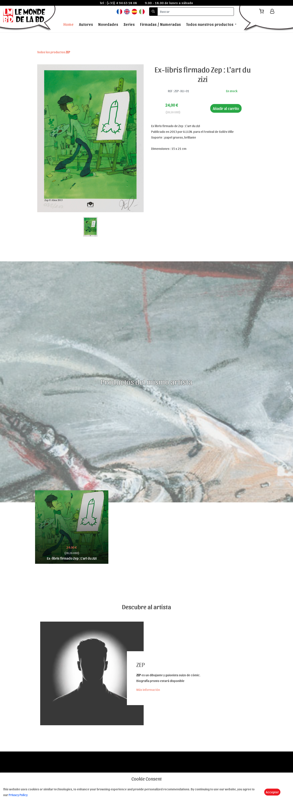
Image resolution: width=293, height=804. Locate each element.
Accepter (272, 792)
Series (129, 24)
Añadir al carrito (226, 108)
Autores (86, 24)
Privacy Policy (18, 795)
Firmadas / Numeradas (160, 24)
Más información (148, 689)
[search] (195, 11)
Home (68, 24)
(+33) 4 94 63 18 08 (122, 3)
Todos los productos (53, 52)
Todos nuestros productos (209, 24)
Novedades (108, 24)
